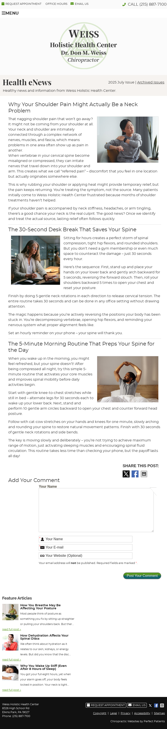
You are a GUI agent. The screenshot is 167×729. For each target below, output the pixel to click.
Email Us (79, 3)
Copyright (99, 713)
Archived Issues (150, 82)
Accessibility (142, 713)
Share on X (126, 473)
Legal (113, 713)
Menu (10, 13)
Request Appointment (21, 3)
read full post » (11, 629)
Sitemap (159, 713)
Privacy (125, 713)
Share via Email (144, 473)
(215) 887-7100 (153, 5)
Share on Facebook (135, 473)
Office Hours (56, 4)
